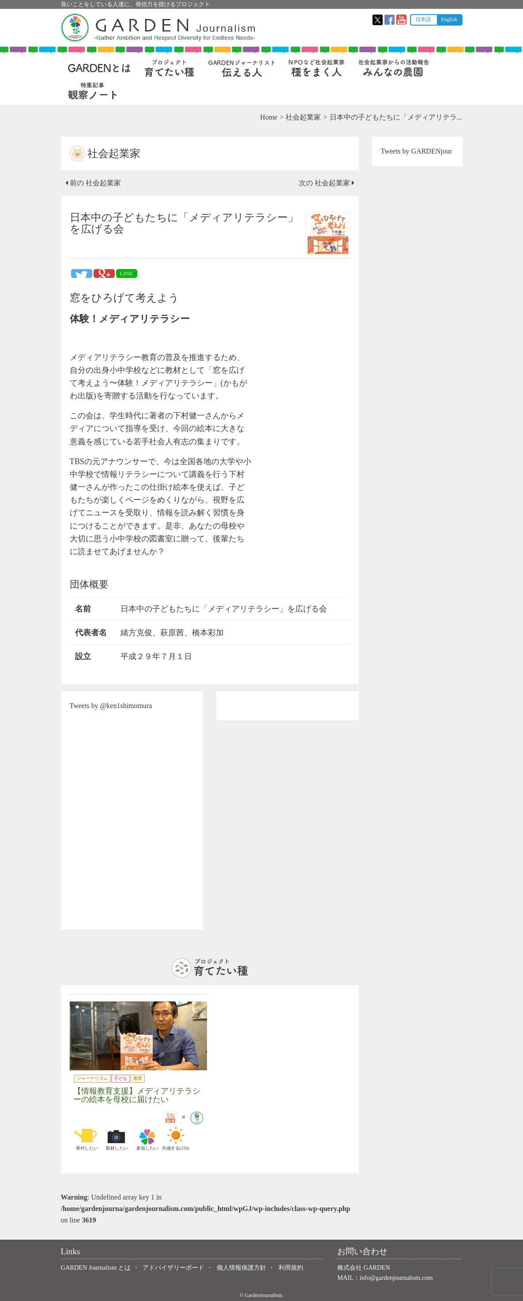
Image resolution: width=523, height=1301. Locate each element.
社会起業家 (303, 117)
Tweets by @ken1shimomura (111, 705)
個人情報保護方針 (241, 1267)
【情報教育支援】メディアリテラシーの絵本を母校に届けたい (136, 1095)
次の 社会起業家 (326, 183)
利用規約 (290, 1267)
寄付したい (87, 1139)
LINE (126, 273)
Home (268, 117)
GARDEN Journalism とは (96, 1267)
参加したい (147, 1139)
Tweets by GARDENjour (416, 151)
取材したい (117, 1139)
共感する (175, 1139)
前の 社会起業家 (93, 183)
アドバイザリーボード (173, 1267)
